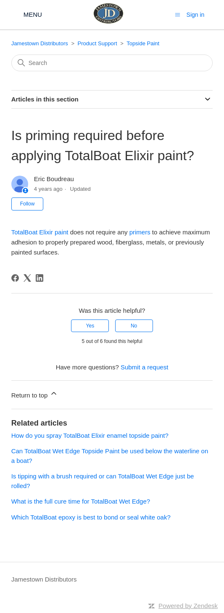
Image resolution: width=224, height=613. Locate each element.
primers (139, 232)
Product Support (97, 43)
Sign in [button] (196, 14)
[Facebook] (15, 278)
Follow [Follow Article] (27, 204)
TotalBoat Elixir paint (40, 232)
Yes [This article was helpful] (90, 326)
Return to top (34, 394)
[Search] (112, 63)
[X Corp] (27, 278)
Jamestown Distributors (39, 43)
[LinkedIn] (39, 278)
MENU (33, 14)
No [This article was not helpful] (134, 326)
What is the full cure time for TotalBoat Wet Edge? (80, 501)
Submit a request (144, 367)
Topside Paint (142, 43)
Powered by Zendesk (188, 605)
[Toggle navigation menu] (177, 14)
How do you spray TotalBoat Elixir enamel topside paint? (90, 435)
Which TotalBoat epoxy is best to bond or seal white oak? (91, 517)
